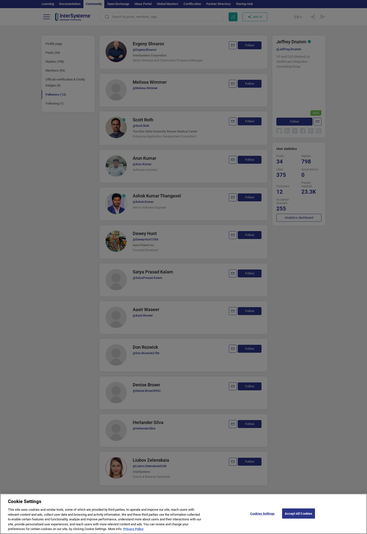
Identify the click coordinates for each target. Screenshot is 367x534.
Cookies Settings (262, 517)
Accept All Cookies (298, 517)
